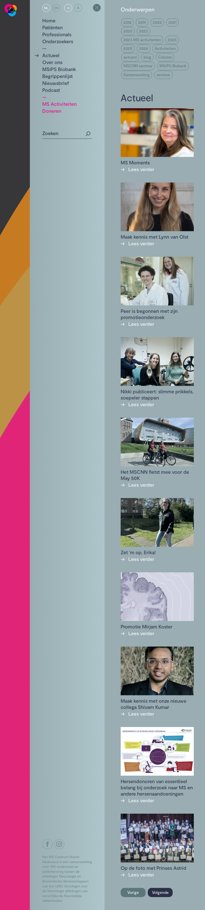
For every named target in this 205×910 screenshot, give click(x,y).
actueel (130, 57)
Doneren (51, 111)
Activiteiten (165, 48)
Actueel (50, 55)
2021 (172, 22)
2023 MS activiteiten (142, 39)
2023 (143, 31)
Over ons (52, 62)
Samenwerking (136, 74)
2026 (143, 48)
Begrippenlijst (57, 76)
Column (165, 57)
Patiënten (52, 27)
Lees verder (137, 169)
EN (56, 8)
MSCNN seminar (138, 65)
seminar (163, 74)
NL (46, 8)
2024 (172, 39)
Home (48, 20)
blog (147, 57)
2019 (142, 22)
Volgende (160, 892)
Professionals (56, 34)
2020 (157, 22)
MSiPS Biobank (59, 69)
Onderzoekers (57, 41)
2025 (127, 48)
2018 (127, 22)
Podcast (51, 90)
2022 (127, 31)
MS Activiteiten (59, 104)
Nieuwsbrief (55, 83)
